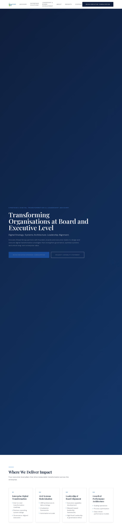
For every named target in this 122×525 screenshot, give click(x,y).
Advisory (23, 4)
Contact (78, 4)
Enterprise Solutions (34, 4)
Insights (68, 4)
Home (14, 4)
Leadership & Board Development (47, 4)
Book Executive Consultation (98, 4)
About (59, 4)
